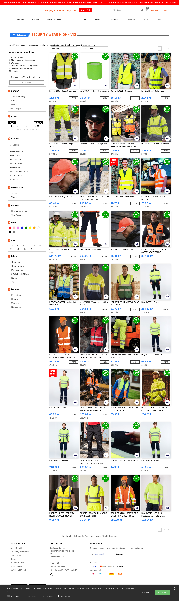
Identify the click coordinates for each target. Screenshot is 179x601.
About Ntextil (16, 543)
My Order (71, 10)
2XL (11, 244)
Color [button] (14, 217)
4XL (25, 244)
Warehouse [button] (17, 182)
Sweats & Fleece (54, 19)
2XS (11, 241)
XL (40, 241)
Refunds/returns (17, 558)
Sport (146, 19)
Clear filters (26, 77)
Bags (72, 19)
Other (159, 19)
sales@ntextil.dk (57, 552)
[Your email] (102, 549)
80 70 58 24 (55, 558)
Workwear (131, 19)
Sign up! (120, 549)
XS (18, 241)
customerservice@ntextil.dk (62, 546)
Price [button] (14, 111)
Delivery (14, 554)
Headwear (114, 19)
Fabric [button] (14, 251)
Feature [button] (15, 284)
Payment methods (18, 550)
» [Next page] (168, 44)
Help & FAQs (16, 561)
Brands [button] (15, 134)
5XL (32, 244)
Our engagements (18, 565)
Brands (20, 19)
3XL (18, 244)
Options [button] (15, 200)
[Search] (125, 10)
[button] (142, 10)
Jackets (98, 19)
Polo (84, 19)
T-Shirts (35, 19)
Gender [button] (15, 86)
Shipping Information (54, 10)
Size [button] (13, 235)
